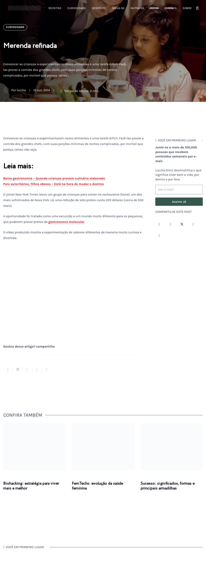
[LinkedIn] (159, 236)
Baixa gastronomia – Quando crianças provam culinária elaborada (54, 178)
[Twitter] (182, 224)
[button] (197, 8)
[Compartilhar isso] (8, 369)
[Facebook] (171, 224)
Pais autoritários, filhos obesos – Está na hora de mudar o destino (53, 184)
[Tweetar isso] (18, 369)
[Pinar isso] (37, 369)
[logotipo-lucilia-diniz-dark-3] (24, 8)
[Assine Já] (179, 202)
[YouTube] (193, 224)
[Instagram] (159, 224)
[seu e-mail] (179, 189)
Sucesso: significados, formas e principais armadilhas (168, 486)
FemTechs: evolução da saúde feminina (97, 486)
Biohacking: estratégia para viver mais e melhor (31, 486)
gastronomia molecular (66, 222)
